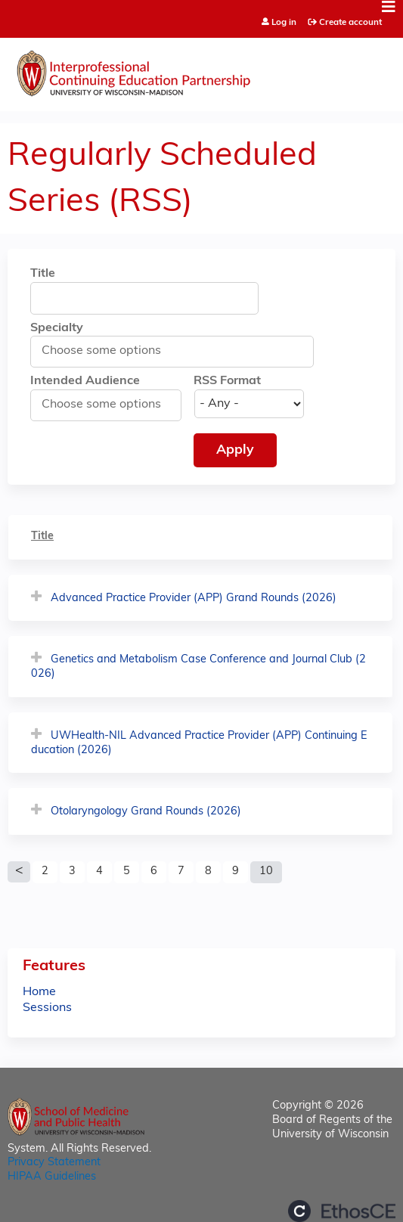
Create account (350, 22)
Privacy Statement (54, 1162)
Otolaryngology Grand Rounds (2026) (146, 811)
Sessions (47, 1008)
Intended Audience (85, 381)
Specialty (56, 328)
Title (42, 274)
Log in (283, 23)
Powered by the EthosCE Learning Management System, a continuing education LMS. (341, 1211)
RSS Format (227, 381)
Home (39, 992)
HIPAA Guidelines (52, 1177)
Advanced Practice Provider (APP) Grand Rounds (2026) (193, 598)
